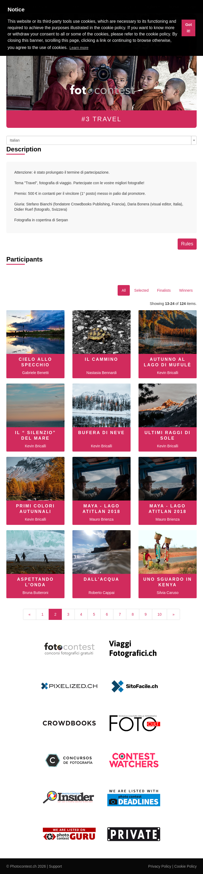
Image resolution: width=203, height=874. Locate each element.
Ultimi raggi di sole (168, 435)
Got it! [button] (188, 27)
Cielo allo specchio (35, 362)
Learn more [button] (79, 48)
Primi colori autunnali (35, 509)
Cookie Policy (185, 866)
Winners (186, 290)
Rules (187, 243)
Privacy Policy (159, 866)
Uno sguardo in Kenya (167, 582)
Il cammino (101, 359)
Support (55, 866)
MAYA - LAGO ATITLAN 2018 (101, 509)
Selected (141, 290)
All (124, 290)
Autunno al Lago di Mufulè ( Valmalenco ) (167, 365)
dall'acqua (101, 579)
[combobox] (101, 140)
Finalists (163, 290)
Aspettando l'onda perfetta (35, 585)
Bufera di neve (101, 432)
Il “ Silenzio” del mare (35, 435)
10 (160, 614)
